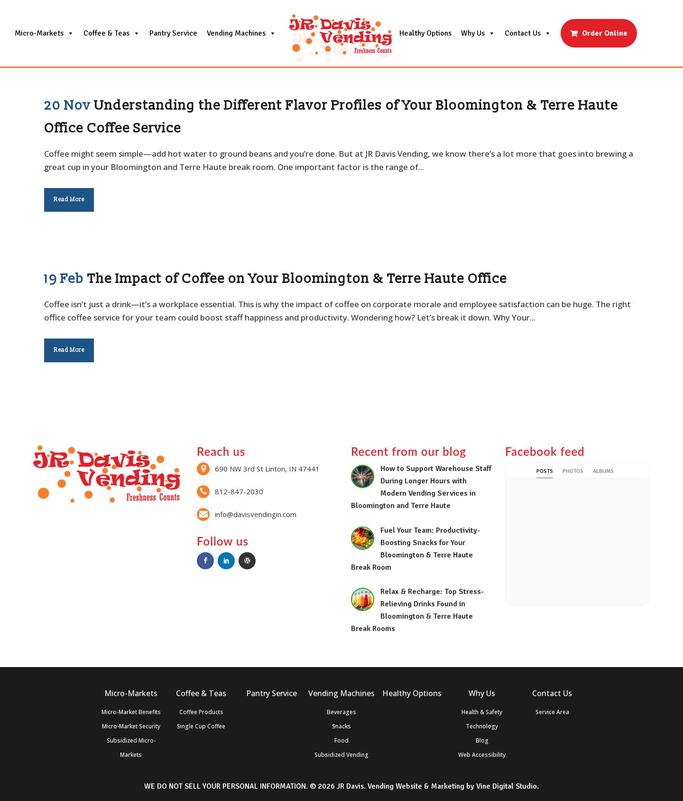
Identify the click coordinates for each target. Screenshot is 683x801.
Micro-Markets (44, 33)
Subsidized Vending (341, 755)
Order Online (605, 33)
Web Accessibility (482, 755)
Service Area (552, 712)
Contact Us (528, 33)
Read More (69, 199)
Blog (482, 740)
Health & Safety (481, 712)
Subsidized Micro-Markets (131, 747)
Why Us (478, 33)
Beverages (341, 712)
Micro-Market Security (131, 726)
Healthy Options (425, 33)
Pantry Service (173, 33)
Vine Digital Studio (506, 786)
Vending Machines (241, 33)
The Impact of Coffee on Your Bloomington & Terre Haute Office (297, 279)
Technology (482, 726)
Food (341, 740)
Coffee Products (201, 712)
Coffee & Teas (111, 33)
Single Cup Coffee (201, 726)
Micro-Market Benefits (131, 712)
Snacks (341, 726)
